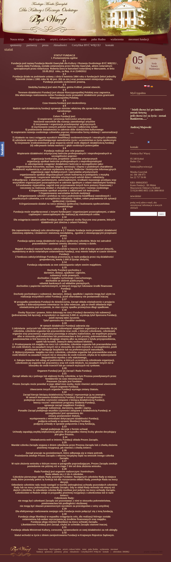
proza (45, 45)
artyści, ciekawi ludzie (62, 39)
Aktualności (60, 45)
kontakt (110, 45)
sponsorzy (16, 45)
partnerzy (32, 45)
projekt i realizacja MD (153, 552)
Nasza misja (17, 39)
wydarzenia (117, 39)
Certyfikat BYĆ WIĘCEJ (86, 45)
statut (83, 39)
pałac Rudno (98, 39)
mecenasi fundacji (138, 39)
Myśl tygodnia (37, 39)
